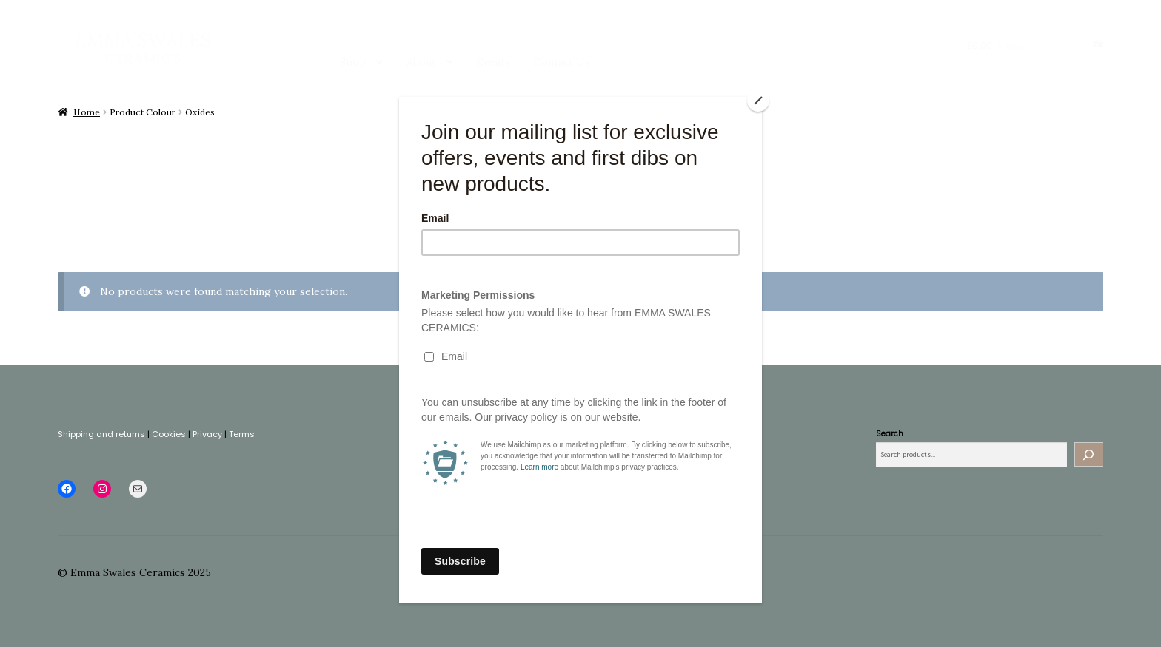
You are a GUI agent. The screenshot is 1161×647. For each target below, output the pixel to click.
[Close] (758, 100)
